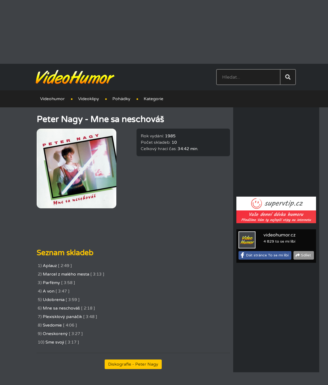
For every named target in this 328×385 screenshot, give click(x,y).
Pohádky (121, 98)
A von (48, 291)
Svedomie (52, 325)
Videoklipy (88, 98)
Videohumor (52, 98)
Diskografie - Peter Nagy (133, 364)
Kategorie (153, 98)
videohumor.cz (279, 235)
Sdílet (306, 255)
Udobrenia (54, 299)
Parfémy (51, 282)
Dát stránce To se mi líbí (267, 255)
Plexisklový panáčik (62, 316)
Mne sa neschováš (61, 308)
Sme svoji (54, 342)
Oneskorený (55, 333)
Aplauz (50, 265)
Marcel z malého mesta (66, 274)
